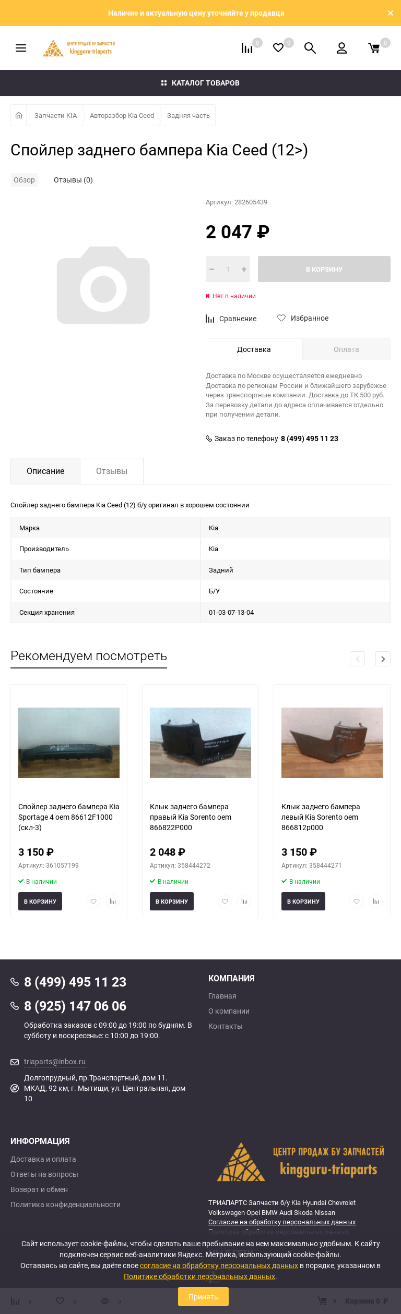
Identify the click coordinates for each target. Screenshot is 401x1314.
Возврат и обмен (39, 1189)
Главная (222, 996)
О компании (229, 1011)
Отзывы (111, 471)
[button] (383, 658)
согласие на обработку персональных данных (219, 1265)
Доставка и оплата (43, 1159)
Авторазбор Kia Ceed (122, 115)
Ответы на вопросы (44, 1174)
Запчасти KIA (55, 115)
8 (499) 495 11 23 (309, 438)
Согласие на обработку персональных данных (282, 1221)
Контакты (225, 1026)
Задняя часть (188, 115)
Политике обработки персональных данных (199, 1276)
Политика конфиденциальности (65, 1204)
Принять (203, 1296)
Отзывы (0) (73, 180)
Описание (45, 471)
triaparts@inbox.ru (55, 1061)
